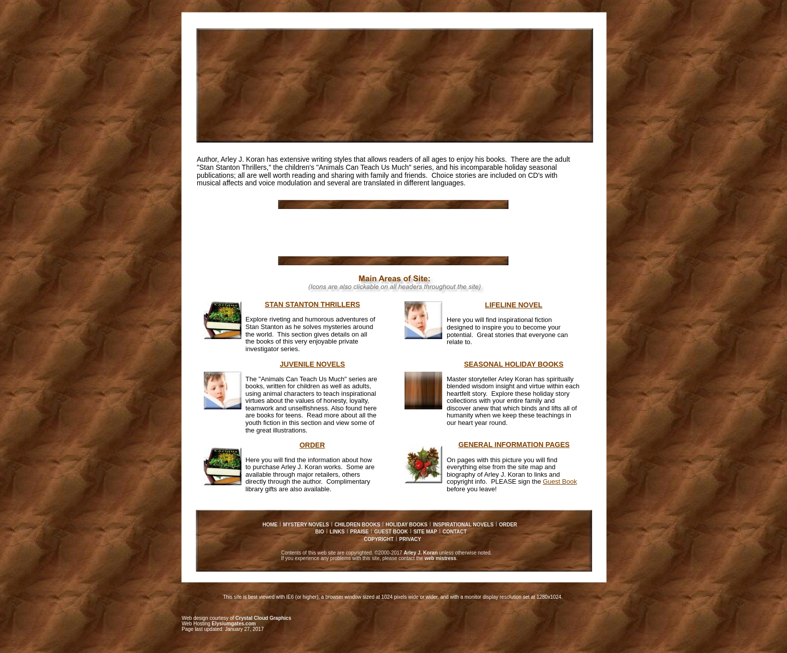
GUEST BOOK (391, 531)
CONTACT (455, 531)
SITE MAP (425, 531)
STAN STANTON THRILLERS (312, 304)
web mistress (440, 558)
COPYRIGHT (379, 539)
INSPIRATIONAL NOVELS (463, 524)
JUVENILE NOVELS (312, 364)
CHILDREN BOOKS (357, 524)
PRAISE (359, 531)
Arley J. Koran (421, 553)
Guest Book (560, 481)
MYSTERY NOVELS (306, 524)
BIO (319, 531)
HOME (270, 524)
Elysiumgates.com (234, 623)
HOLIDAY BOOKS (406, 524)
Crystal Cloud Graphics (263, 618)
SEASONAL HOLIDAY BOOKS (513, 364)
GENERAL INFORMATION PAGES (514, 445)
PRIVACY (410, 539)
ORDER (508, 524)
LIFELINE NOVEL (513, 305)
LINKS (337, 531)
